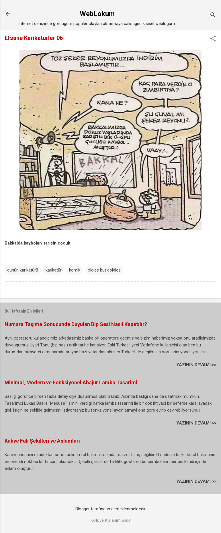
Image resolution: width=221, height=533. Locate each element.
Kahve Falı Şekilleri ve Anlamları (42, 441)
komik (74, 270)
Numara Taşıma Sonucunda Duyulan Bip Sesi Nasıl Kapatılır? (76, 324)
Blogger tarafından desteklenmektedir (110, 508)
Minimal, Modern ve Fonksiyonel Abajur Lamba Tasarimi (71, 382)
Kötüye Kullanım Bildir (111, 520)
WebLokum (97, 14)
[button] (213, 39)
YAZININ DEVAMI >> (196, 364)
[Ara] (213, 15)
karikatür (54, 270)
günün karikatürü (22, 270)
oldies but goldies (104, 270)
